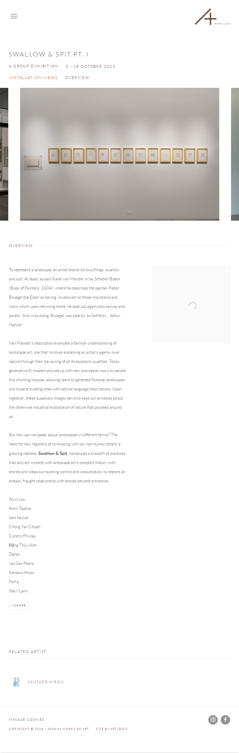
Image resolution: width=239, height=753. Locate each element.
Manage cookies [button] (27, 719)
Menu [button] (13, 16)
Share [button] (20, 605)
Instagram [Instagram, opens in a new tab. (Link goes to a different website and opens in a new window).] (213, 720)
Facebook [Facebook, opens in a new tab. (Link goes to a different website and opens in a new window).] (225, 720)
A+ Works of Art (212, 16)
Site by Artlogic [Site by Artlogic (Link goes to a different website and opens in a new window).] (112, 729)
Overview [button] (77, 78)
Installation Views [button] (33, 78)
